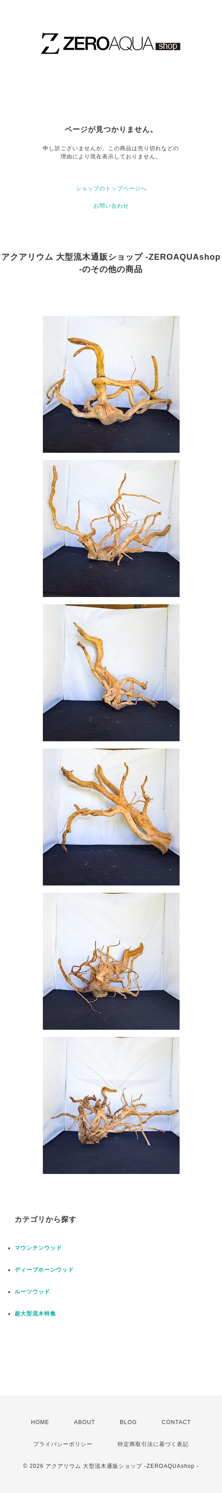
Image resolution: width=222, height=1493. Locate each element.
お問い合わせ (111, 206)
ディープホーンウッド (44, 1270)
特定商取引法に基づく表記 (153, 1444)
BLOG (128, 1422)
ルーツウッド (32, 1292)
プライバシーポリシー (63, 1444)
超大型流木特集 (35, 1313)
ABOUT (84, 1422)
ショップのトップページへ (111, 188)
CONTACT (176, 1422)
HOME (40, 1422)
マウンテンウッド (38, 1248)
